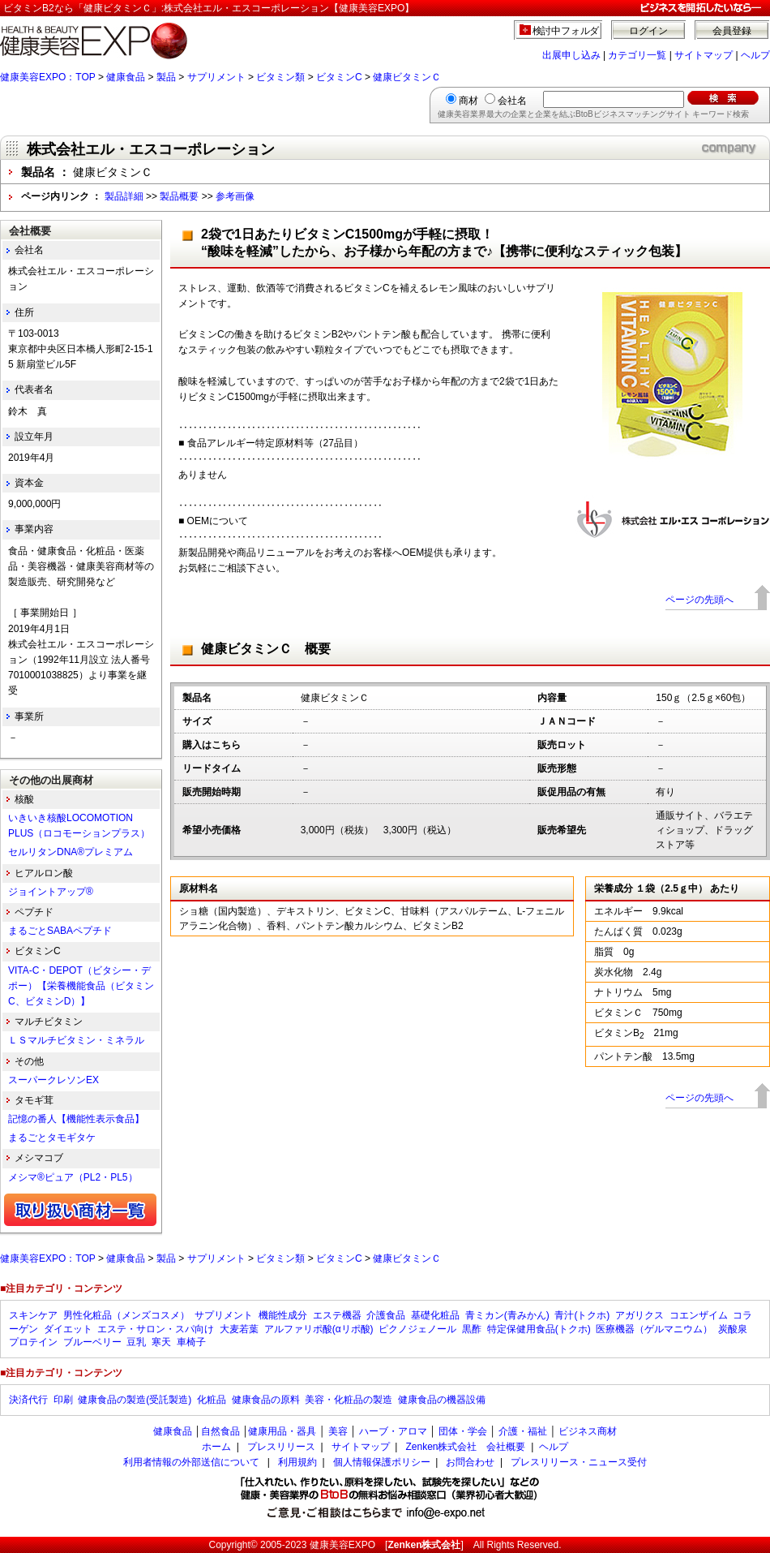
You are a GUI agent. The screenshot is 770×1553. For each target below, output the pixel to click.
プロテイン (33, 1342)
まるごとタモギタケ (52, 1137)
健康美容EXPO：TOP (48, 77)
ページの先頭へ (699, 599)
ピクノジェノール (417, 1329)
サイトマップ (703, 55)
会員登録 (731, 31)
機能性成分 (283, 1315)
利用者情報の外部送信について (191, 1462)
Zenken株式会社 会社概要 (465, 1446)
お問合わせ (470, 1462)
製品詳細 (124, 196)
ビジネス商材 (587, 1431)
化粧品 (211, 1399)
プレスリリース (281, 1446)
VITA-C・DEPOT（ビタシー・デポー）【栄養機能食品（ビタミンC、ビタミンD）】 (81, 986)
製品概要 (179, 196)
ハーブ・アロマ (393, 1431)
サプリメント (216, 77)
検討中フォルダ (566, 31)
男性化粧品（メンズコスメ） (126, 1315)
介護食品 (385, 1315)
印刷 (63, 1399)
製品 (166, 77)
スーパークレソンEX (53, 1080)
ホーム (216, 1446)
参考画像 (235, 196)
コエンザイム (698, 1315)
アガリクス (639, 1315)
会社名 (512, 100)
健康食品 (125, 77)
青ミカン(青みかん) (507, 1315)
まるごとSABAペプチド (60, 930)
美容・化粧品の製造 (348, 1399)
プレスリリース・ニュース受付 (579, 1462)
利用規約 (297, 1462)
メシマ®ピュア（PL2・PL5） (73, 1177)
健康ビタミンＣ (407, 77)
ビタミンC (339, 77)
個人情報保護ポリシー (381, 1462)
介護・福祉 (522, 1431)
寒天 (161, 1342)
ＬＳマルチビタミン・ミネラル (76, 1040)
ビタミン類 (280, 77)
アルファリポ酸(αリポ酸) (319, 1329)
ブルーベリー (92, 1342)
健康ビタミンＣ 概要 (266, 649)
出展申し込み (571, 55)
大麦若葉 (239, 1329)
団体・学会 (462, 1431)
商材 (468, 100)
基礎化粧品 (435, 1315)
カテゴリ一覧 (637, 55)
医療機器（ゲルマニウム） (654, 1329)
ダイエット (68, 1329)
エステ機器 (337, 1315)
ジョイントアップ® (50, 891)
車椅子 (191, 1342)
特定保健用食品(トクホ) (539, 1329)
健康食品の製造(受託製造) (134, 1399)
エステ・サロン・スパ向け (155, 1329)
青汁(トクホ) (582, 1315)
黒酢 (471, 1329)
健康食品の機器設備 (442, 1399)
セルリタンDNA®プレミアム (70, 852)
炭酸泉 (732, 1329)
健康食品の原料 (266, 1399)
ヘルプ (755, 55)
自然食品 (220, 1431)
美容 (338, 1431)
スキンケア (33, 1315)
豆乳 (136, 1342)
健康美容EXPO (342, 1545)
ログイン (648, 31)
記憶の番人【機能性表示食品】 (76, 1119)
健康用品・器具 (282, 1431)
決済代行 (28, 1399)
